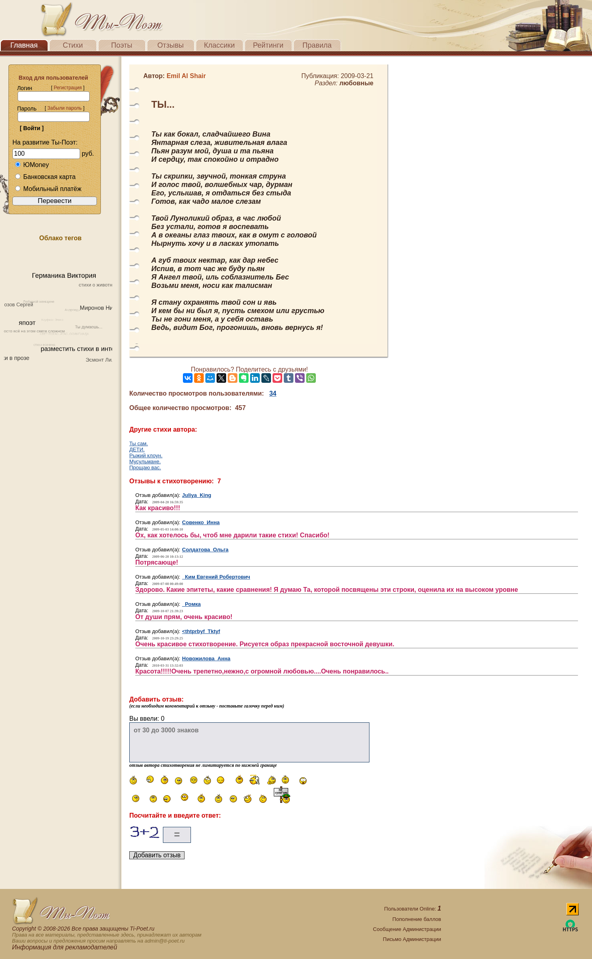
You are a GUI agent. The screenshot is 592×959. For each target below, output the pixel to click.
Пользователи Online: (412, 909)
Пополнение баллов (416, 919)
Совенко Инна (201, 522)
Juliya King (196, 495)
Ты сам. (138, 443)
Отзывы (170, 45)
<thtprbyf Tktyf (201, 631)
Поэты (121, 45)
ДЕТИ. (136, 449)
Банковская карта (45, 176)
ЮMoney (32, 164)
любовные (356, 83)
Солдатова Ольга (205, 550)
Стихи (73, 45)
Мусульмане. (145, 461)
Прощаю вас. (145, 467)
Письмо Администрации (412, 939)
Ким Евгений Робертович (216, 577)
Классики (219, 45)
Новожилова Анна (206, 658)
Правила (316, 45)
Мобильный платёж (48, 188)
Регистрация (68, 87)
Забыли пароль (64, 108)
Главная (24, 45)
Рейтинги (268, 45)
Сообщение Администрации (407, 929)
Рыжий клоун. (146, 455)
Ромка (191, 604)
